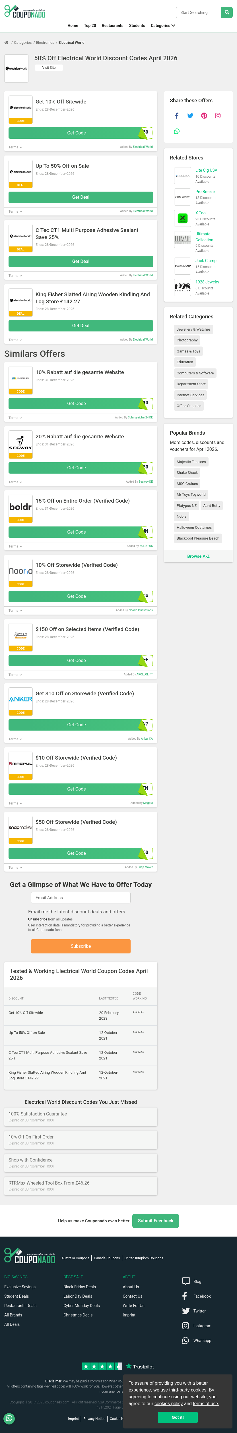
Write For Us (134, 1305)
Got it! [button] (178, 1417)
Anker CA (147, 738)
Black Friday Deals (79, 1287)
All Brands (13, 1315)
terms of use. (206, 1403)
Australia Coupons (75, 1258)
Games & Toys (188, 351)
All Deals (12, 1324)
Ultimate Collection (204, 237)
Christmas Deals (77, 1315)
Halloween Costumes (194, 527)
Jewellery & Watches (194, 329)
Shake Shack (187, 472)
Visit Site (49, 68)
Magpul (148, 802)
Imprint (129, 1315)
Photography (187, 340)
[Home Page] (9, 42)
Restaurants (112, 25)
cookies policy (168, 1403)
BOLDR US (146, 546)
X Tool (201, 213)
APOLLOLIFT (145, 674)
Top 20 (90, 25)
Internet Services (190, 395)
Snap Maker (145, 867)
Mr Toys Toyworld (191, 494)
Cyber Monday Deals (81, 1305)
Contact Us (133, 1296)
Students (137, 25)
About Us (131, 1287)
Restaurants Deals (20, 1305)
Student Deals (16, 1296)
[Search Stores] (227, 12)
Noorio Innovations (141, 610)
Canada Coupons (107, 1258)
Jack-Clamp (206, 260)
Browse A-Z (198, 556)
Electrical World (72, 42)
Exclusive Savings (20, 1287)
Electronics (45, 42)
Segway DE (146, 481)
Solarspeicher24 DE (140, 417)
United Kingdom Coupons (144, 1258)
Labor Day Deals (77, 1296)
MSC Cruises (187, 484)
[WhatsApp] (11, 1418)
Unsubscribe (37, 919)
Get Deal (81, 197)
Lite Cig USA (206, 170)
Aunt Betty (211, 505)
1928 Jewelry (207, 282)
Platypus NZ (187, 505)
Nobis (181, 516)
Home (72, 25)
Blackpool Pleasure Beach (198, 538)
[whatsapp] (176, 131)
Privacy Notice (94, 1419)
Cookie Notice (120, 1419)
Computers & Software (195, 373)
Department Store (191, 384)
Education (185, 362)
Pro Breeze (205, 191)
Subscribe (81, 946)
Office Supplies (189, 406)
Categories (160, 25)
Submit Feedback (155, 1220)
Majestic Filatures (191, 462)
